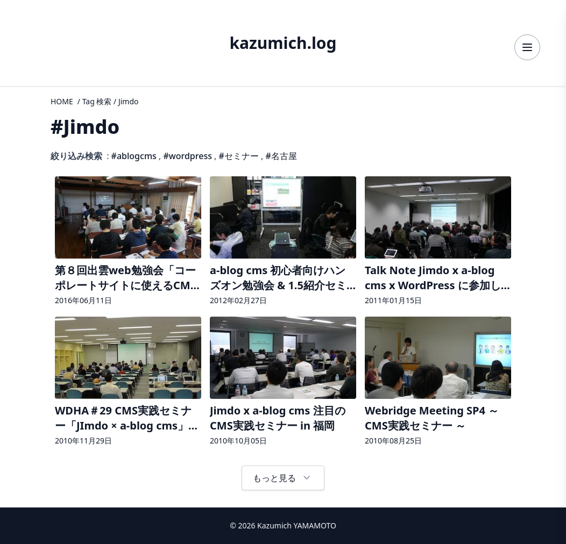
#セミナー (239, 156)
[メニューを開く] (527, 47)
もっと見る (283, 477)
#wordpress (187, 156)
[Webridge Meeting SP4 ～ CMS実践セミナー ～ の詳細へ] (437, 382)
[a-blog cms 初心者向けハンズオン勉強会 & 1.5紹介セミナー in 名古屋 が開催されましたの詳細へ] (283, 242)
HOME (62, 101)
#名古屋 (281, 156)
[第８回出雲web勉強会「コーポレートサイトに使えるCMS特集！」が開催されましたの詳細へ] (128, 242)
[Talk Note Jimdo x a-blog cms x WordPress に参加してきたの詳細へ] (437, 242)
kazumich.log (282, 43)
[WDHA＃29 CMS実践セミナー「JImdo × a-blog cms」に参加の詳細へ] (128, 382)
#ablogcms (134, 156)
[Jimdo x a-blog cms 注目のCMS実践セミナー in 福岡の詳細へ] (283, 382)
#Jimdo (85, 126)
